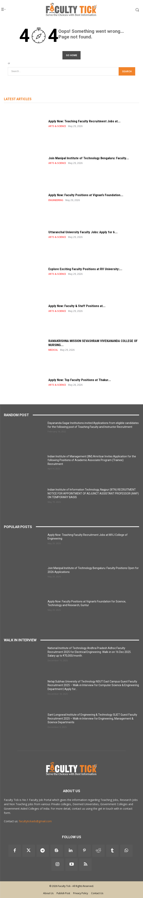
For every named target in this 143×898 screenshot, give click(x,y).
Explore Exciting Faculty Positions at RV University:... (85, 269)
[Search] (127, 71)
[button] (129, 10)
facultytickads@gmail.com (35, 821)
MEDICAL (53, 350)
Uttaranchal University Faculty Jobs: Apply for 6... (83, 232)
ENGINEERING (55, 200)
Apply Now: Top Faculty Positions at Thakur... (79, 380)
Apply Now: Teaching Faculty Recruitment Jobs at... (84, 121)
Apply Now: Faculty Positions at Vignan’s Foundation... (85, 195)
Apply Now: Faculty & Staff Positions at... (77, 306)
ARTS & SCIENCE (57, 126)
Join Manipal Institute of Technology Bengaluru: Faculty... (88, 158)
